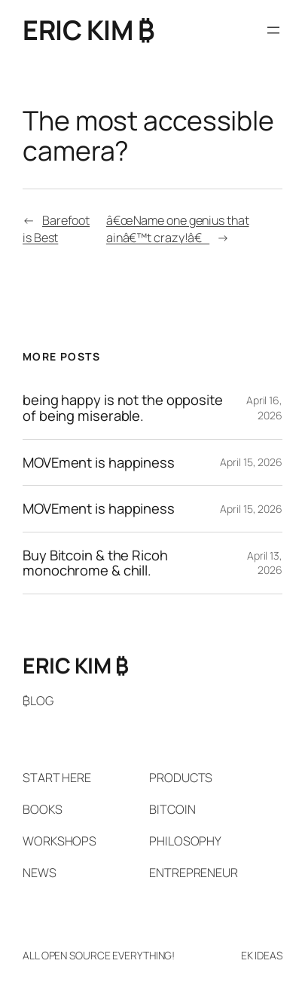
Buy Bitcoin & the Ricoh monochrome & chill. (95, 563)
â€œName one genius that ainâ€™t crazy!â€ (177, 229)
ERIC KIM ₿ (88, 29)
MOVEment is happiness (99, 463)
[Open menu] (273, 30)
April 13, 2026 (264, 563)
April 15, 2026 (251, 462)
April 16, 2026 (264, 407)
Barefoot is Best (56, 229)
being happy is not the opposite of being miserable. (123, 407)
